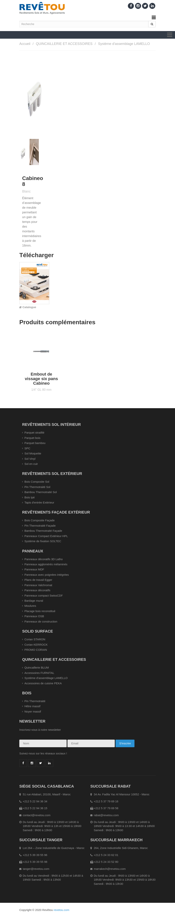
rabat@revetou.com (106, 815)
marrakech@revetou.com (110, 868)
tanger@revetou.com (36, 868)
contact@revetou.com (36, 815)
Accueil (24, 44)
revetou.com (61, 910)
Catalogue (29, 307)
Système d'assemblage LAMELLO (124, 44)
